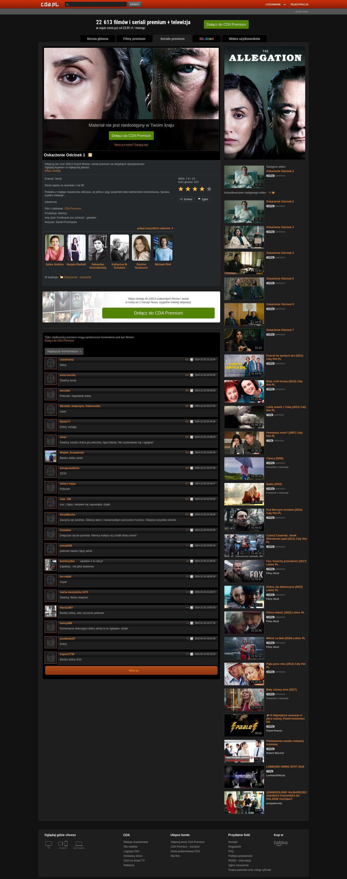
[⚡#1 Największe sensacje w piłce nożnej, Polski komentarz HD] (244, 725)
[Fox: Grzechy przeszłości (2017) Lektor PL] (244, 571)
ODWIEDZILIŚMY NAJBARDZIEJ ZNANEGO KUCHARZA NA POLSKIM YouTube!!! (286, 796)
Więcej (133, 670)
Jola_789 (67, 499)
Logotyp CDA (131, 851)
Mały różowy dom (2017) (281, 689)
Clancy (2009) (274, 458)
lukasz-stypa (69, 483)
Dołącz (226, 24)
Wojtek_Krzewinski (73, 452)
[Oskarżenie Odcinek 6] (244, 314)
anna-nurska (67, 375)
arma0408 (66, 545)
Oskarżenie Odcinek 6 (280, 304)
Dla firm (175, 856)
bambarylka (69, 561)
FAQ (231, 851)
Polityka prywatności (240, 856)
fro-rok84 (65, 576)
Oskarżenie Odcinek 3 (280, 227)
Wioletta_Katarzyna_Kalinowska (81, 406)
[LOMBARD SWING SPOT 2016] (244, 776)
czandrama (68, 359)
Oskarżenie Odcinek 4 (280, 252)
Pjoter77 (66, 421)
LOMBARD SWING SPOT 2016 (285, 766)
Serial (58, 178)
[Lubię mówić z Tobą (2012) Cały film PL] (244, 417)
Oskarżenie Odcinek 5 (280, 278)
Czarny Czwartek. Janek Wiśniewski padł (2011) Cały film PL (286, 539)
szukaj (135, 5)
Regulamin (234, 846)
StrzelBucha (69, 514)
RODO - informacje (239, 860)
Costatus (67, 530)
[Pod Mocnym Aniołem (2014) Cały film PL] (244, 519)
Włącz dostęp (53, 170)
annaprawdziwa (71, 468)
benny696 (67, 623)
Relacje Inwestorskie (136, 842)
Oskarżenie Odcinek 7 (280, 330)
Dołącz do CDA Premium (131, 136)
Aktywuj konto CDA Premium (187, 842)
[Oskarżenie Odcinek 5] (244, 288)
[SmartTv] (66, 850)
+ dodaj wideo (300, 11)
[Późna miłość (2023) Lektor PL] (244, 622)
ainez (64, 437)
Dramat (49, 178)
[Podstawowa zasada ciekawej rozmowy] (244, 750)
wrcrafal (66, 390)
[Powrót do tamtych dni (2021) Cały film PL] (244, 365)
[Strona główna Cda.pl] (50, 4)
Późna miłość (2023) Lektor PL (285, 612)
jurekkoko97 (69, 638)
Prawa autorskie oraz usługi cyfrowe (249, 869)
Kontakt (232, 842)
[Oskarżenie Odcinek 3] (244, 237)
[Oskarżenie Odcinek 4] (244, 262)
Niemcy (62, 213)
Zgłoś (203, 199)
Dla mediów (131, 846)
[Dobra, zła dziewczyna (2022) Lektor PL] (244, 596)
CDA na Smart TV (134, 860)
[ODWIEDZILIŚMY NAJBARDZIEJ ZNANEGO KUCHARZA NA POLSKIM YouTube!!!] (244, 802)
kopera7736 (68, 654)
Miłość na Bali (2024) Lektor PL (285, 638)
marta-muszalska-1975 (75, 592)
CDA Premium (72, 208)
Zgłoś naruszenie (238, 865)
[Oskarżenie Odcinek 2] (244, 176)
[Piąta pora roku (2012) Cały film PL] (244, 673)
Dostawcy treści (133, 856)
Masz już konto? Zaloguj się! (131, 144)
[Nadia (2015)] (244, 494)
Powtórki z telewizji (277, 467)
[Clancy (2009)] (244, 468)
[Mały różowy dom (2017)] (244, 699)
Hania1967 (66, 607)
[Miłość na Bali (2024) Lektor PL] (244, 648)
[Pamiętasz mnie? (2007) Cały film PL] (244, 442)
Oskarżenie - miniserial (77, 277)
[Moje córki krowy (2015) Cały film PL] (244, 391)
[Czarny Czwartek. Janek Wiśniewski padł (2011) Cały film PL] (244, 545)
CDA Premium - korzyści (185, 846)
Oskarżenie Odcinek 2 (280, 171)
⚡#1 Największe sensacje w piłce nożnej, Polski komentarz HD (285, 719)
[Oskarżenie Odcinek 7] (244, 339)
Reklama (129, 865)
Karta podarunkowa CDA (185, 851)
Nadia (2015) (274, 484)
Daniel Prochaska (66, 222)
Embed (186, 199)
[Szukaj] (96, 4)
